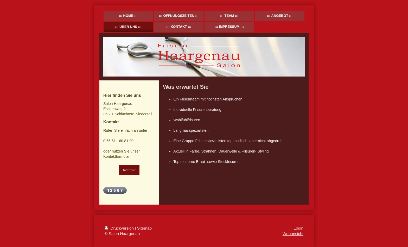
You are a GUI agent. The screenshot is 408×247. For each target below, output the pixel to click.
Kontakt (129, 170)
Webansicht (293, 233)
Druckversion (120, 228)
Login (298, 228)
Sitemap (144, 228)
